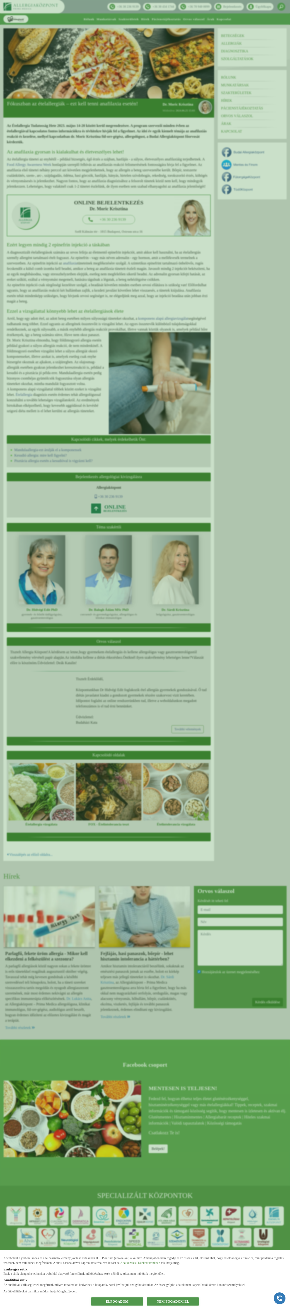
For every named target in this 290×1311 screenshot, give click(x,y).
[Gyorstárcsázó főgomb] (279, 1298)
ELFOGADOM (117, 1301)
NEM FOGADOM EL (173, 1301)
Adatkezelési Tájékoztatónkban (140, 1263)
